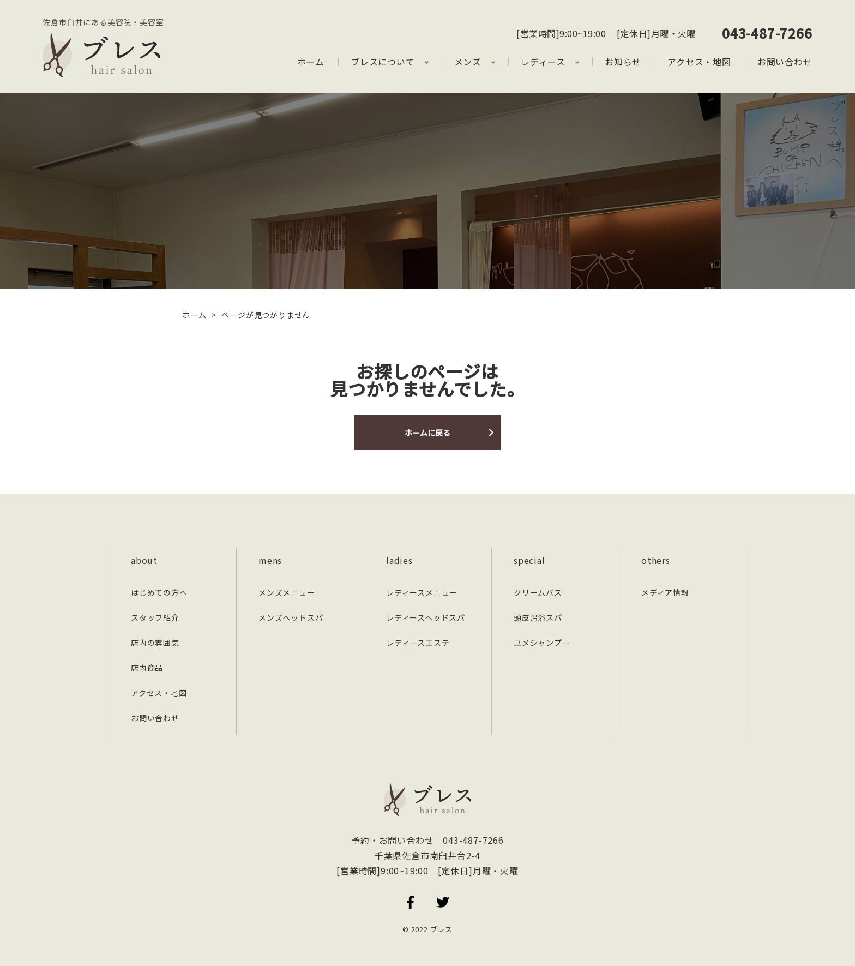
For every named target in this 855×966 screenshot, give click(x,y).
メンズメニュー (286, 592)
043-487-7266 (767, 33)
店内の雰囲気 (155, 642)
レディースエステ (417, 642)
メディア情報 (665, 592)
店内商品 (147, 667)
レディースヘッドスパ (425, 617)
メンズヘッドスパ (290, 617)
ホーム (310, 61)
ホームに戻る (427, 432)
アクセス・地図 (699, 61)
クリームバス (538, 592)
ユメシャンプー (542, 642)
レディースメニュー (421, 592)
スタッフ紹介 (155, 617)
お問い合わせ (784, 61)
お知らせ (623, 61)
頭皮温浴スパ (538, 617)
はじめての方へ (159, 592)
